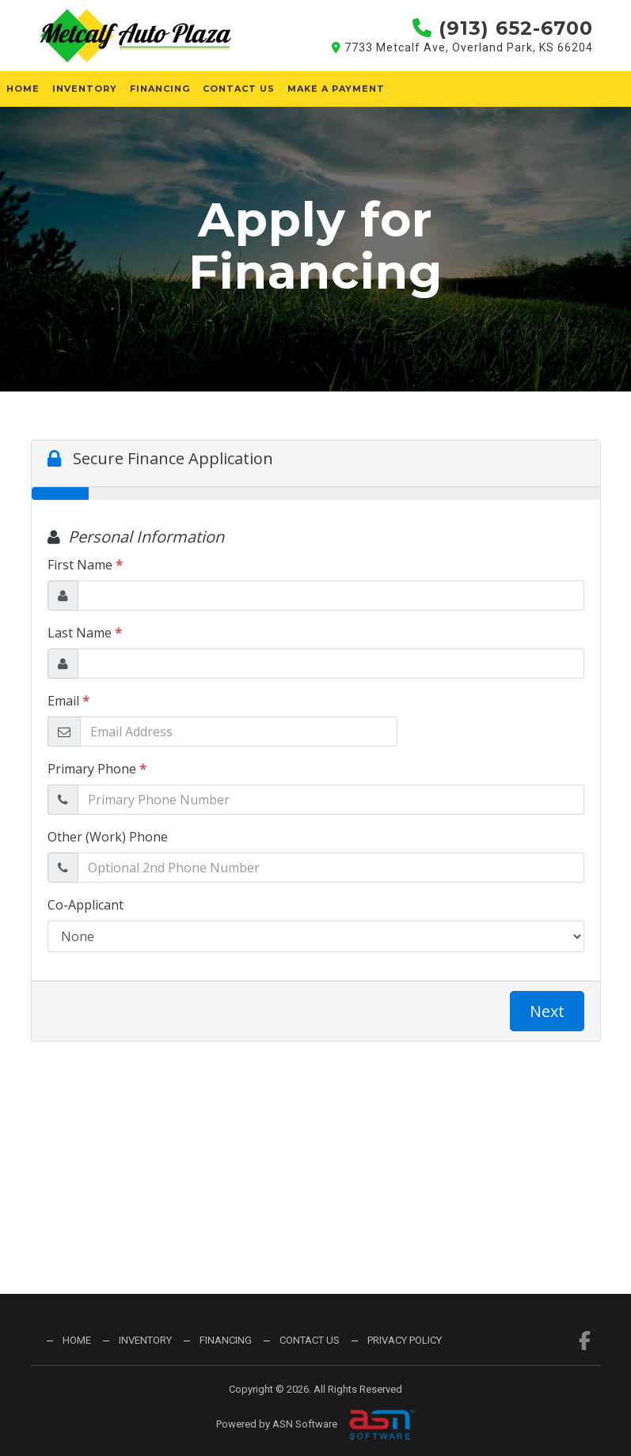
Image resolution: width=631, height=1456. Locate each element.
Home (23, 88)
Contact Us (239, 88)
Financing (160, 88)
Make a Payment (336, 88)
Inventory (84, 88)
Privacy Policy (404, 1340)
